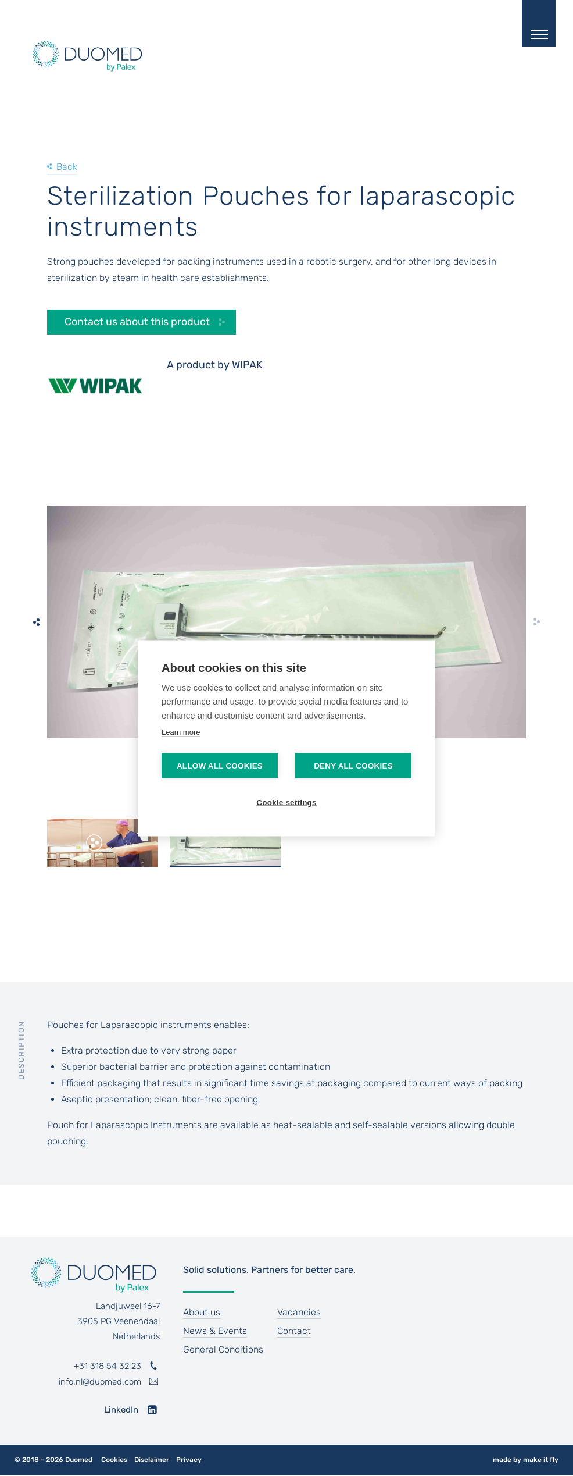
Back (66, 166)
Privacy (189, 1460)
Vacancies (299, 1312)
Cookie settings (286, 802)
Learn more (181, 731)
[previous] (36, 622)
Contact (294, 1330)
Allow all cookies (220, 765)
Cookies (114, 1460)
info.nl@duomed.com (100, 1382)
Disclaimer (151, 1460)
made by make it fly (525, 1460)
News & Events (215, 1330)
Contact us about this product (137, 321)
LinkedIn (121, 1409)
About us (201, 1312)
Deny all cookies (353, 765)
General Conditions (223, 1349)
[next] (536, 622)
